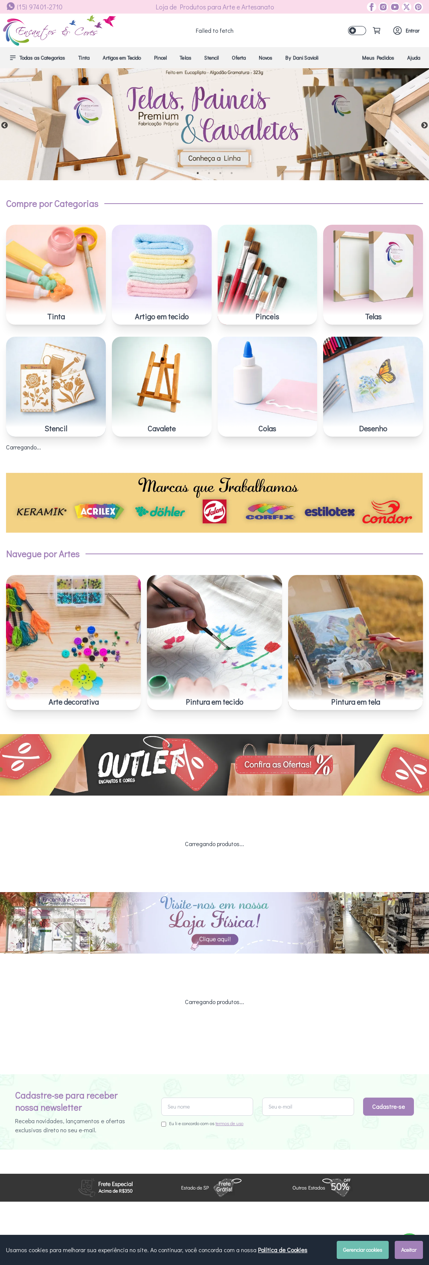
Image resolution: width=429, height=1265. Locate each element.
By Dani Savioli (302, 57)
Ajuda (413, 57)
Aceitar (409, 1249)
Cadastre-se (388, 1028)
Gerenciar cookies (362, 1249)
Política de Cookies (282, 1250)
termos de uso (229, 1045)
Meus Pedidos (378, 57)
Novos (265, 57)
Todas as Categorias (37, 57)
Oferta (239, 57)
